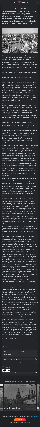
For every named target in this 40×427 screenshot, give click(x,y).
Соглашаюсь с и (19, 366)
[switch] (36, 362)
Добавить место (20, 419)
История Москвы (16, 338)
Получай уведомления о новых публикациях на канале (20, 416)
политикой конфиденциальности (18, 366)
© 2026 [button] (20, 422)
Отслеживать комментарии (27, 363)
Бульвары (8, 338)
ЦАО (4, 338)
